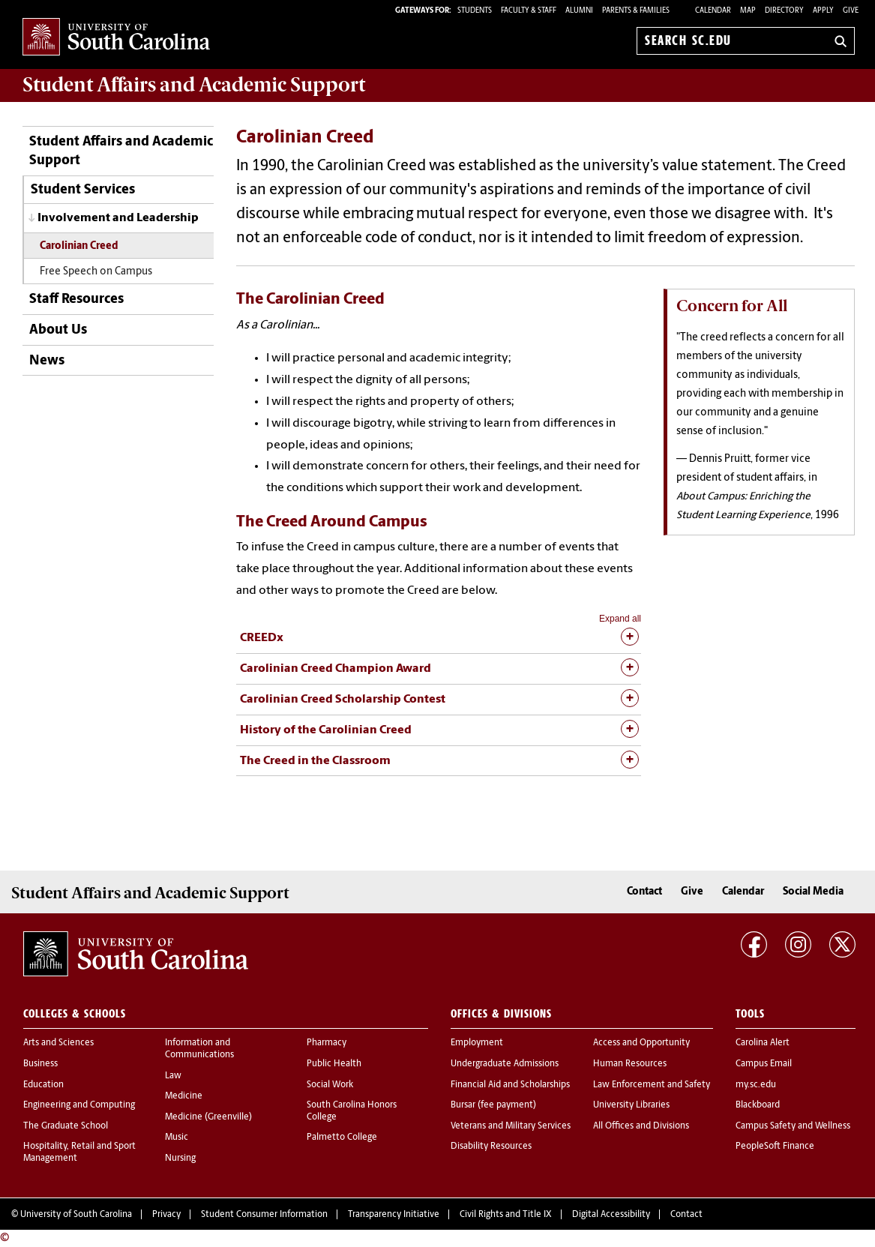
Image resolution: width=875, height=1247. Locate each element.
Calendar (713, 11)
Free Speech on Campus (96, 272)
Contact (644, 892)
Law (173, 1076)
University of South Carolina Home (116, 38)
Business (40, 1064)
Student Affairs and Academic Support (121, 151)
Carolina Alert (763, 1043)
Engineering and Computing (79, 1105)
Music (176, 1137)
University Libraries (631, 1105)
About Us (58, 330)
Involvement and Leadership (118, 218)
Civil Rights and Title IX (506, 1214)
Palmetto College (342, 1137)
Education (43, 1085)
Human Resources (630, 1064)
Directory (784, 11)
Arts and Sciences (58, 1043)
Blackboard (758, 1105)
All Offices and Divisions (641, 1126)
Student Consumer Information (264, 1214)
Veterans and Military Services (511, 1126)
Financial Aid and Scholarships (510, 1085)
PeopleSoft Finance (775, 1146)
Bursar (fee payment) (493, 1105)
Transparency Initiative (393, 1214)
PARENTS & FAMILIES (636, 11)
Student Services (83, 190)
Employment (477, 1043)
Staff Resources (76, 299)
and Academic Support (193, 84)
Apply (823, 11)
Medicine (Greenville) (208, 1117)
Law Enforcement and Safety (651, 1085)
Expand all (620, 618)
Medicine (183, 1096)
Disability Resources (491, 1146)
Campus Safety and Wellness (793, 1126)
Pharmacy (326, 1043)
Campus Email (764, 1064)
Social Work (330, 1085)
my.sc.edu (756, 1085)
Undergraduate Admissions (505, 1064)
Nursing (180, 1158)
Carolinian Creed (79, 246)
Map (748, 11)
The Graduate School (65, 1126)
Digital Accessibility (611, 1214)
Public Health (334, 1064)
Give (851, 11)
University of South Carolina (76, 1214)
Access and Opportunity (641, 1043)
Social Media (813, 892)
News (46, 361)
